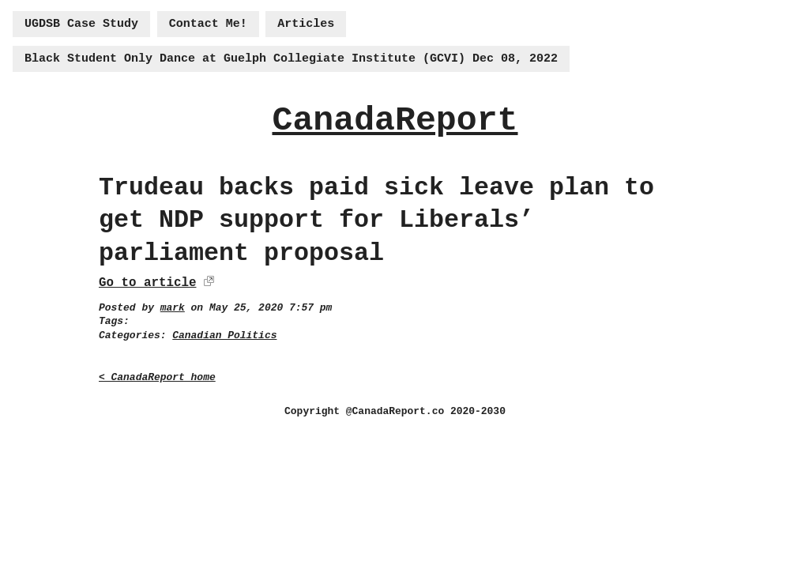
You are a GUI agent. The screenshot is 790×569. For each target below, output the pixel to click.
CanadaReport (394, 121)
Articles (305, 24)
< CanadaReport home (157, 377)
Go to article (147, 283)
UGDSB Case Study (81, 24)
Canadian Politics (224, 335)
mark (172, 308)
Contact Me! (208, 24)
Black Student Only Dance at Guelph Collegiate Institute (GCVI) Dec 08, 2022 (291, 59)
